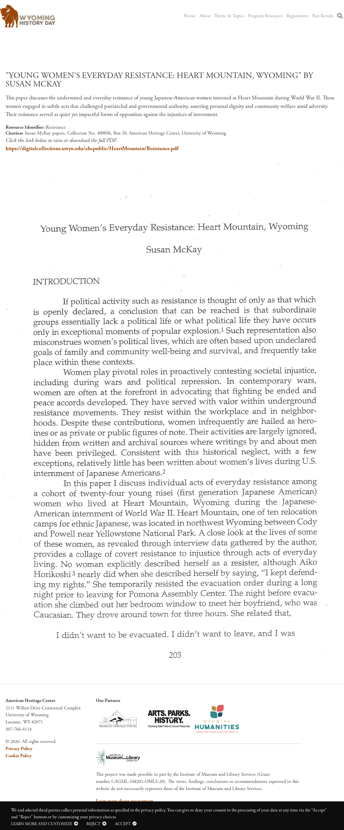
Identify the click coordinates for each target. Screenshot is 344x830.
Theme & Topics (233, 15)
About (208, 15)
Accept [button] (123, 823)
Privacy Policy (19, 749)
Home (193, 15)
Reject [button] (93, 823)
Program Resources (267, 15)
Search (340, 16)
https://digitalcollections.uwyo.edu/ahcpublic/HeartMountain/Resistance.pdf (92, 148)
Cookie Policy (19, 756)
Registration (299, 15)
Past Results (323, 15)
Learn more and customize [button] (41, 823)
